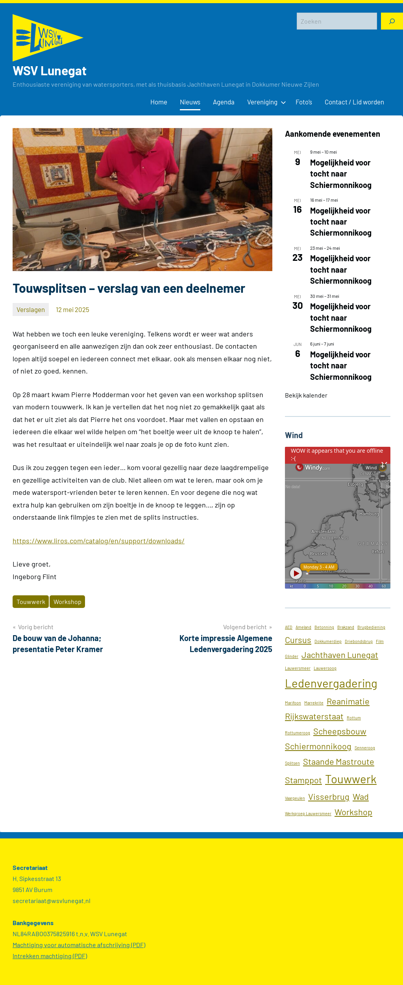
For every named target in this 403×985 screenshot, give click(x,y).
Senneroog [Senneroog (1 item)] (365, 747)
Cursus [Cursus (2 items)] (298, 639)
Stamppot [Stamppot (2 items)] (303, 780)
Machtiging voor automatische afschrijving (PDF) (79, 944)
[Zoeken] (392, 21)
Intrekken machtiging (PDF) (50, 955)
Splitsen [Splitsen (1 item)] (292, 763)
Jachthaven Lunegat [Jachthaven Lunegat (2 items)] (339, 654)
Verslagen (31, 309)
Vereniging (265, 102)
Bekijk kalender (306, 395)
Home (158, 102)
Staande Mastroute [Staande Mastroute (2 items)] (338, 761)
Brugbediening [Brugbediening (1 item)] (371, 627)
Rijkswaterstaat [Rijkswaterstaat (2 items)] (314, 716)
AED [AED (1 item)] (288, 627)
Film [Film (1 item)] (380, 641)
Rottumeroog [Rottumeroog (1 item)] (297, 732)
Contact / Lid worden (354, 102)
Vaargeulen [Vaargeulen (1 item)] (295, 798)
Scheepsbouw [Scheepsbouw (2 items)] (339, 731)
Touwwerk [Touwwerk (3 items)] (351, 779)
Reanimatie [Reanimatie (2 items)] (348, 701)
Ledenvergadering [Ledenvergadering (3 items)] (331, 683)
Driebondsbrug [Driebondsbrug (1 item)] (359, 641)
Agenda (224, 102)
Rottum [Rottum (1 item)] (354, 717)
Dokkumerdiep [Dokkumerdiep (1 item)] (328, 641)
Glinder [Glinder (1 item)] (291, 656)
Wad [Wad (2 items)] (361, 796)
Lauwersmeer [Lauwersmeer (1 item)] (298, 668)
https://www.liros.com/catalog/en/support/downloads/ (99, 540)
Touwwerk (31, 601)
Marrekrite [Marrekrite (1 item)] (314, 702)
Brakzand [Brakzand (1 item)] (345, 627)
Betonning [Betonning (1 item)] (324, 627)
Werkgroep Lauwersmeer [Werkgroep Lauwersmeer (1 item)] (308, 813)
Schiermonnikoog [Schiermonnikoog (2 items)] (318, 746)
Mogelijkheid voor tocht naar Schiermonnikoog (341, 174)
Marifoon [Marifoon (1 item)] (293, 702)
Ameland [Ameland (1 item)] (303, 627)
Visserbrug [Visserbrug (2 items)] (328, 796)
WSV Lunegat (50, 70)
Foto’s (304, 102)
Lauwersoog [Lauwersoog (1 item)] (325, 668)
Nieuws (190, 102)
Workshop (67, 601)
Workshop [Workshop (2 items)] (353, 812)
